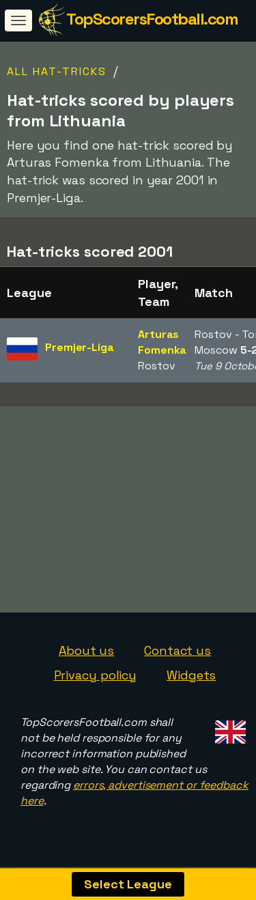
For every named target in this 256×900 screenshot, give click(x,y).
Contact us (177, 655)
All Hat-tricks (56, 71)
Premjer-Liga (79, 347)
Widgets (191, 680)
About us (86, 655)
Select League (128, 884)
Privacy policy (95, 680)
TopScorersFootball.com (152, 18)
